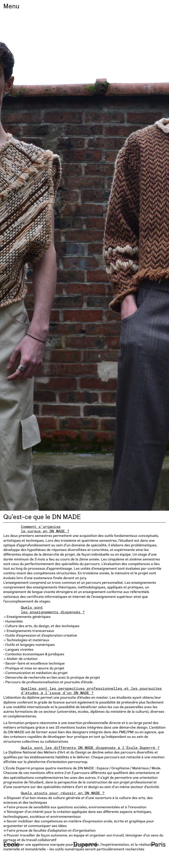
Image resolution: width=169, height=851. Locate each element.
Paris (158, 844)
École (11, 844)
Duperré (85, 844)
